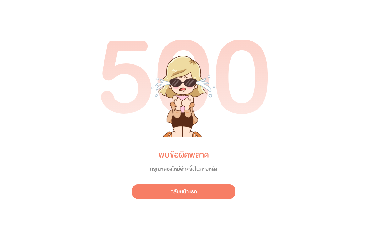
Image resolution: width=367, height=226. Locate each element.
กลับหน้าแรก (183, 191)
